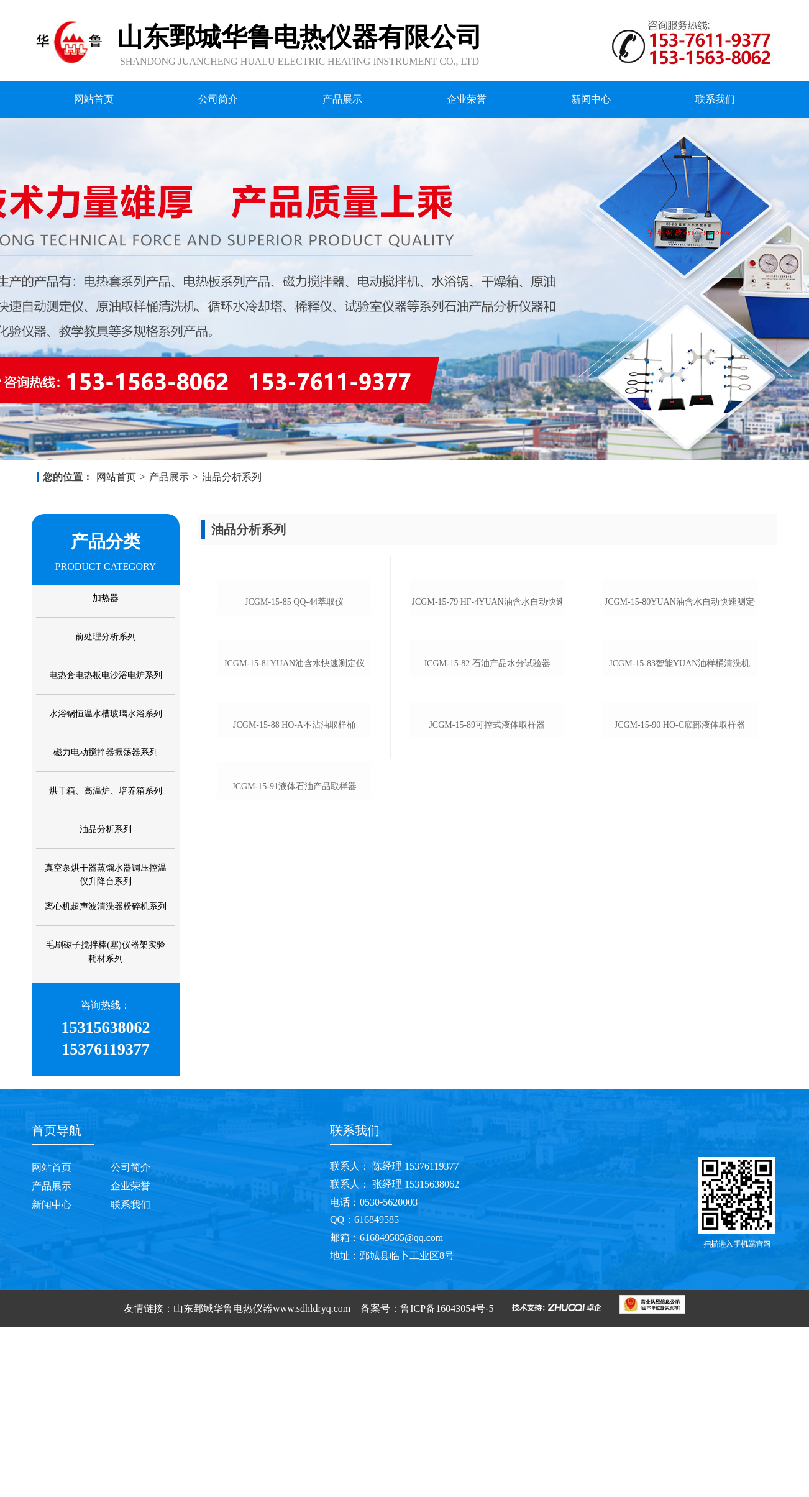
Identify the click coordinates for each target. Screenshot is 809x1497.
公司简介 (218, 99)
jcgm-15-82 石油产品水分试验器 (487, 876)
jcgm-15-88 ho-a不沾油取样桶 (294, 1045)
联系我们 (715, 99)
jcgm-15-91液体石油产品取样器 (294, 1212)
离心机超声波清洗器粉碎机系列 (106, 906)
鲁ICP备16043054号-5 (446, 1478)
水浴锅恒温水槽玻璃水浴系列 (105, 713)
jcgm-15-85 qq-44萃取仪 (294, 708)
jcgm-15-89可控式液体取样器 (487, 1045)
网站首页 (94, 99)
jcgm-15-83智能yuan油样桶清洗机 (679, 876)
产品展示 (342, 99)
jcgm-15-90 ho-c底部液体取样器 (680, 1045)
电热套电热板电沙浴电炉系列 (105, 675)
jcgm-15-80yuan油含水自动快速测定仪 (680, 708)
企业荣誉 (467, 99)
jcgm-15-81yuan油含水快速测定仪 (294, 876)
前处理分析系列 (105, 636)
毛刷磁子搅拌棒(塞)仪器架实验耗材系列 (105, 951)
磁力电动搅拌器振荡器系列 (105, 752)
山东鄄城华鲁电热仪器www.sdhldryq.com (261, 1478)
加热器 (106, 598)
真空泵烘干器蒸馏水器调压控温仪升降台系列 (106, 874)
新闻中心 (591, 99)
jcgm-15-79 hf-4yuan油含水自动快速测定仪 (487, 708)
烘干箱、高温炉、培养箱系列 (105, 790)
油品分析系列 (232, 477)
